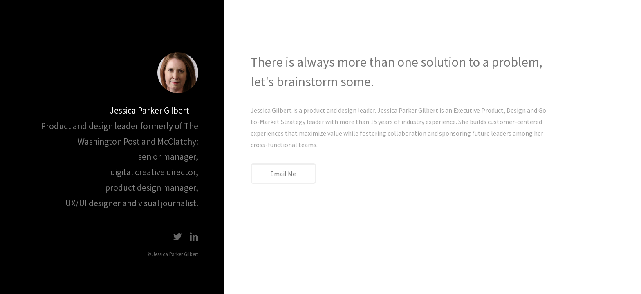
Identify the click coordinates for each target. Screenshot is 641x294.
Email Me (283, 173)
